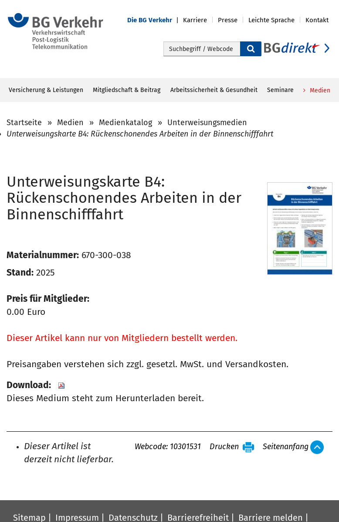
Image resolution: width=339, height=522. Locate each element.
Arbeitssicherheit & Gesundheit (214, 90)
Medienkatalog (125, 122)
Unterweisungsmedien (207, 122)
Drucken (224, 447)
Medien (319, 90)
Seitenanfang (285, 447)
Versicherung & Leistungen (46, 90)
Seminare (280, 90)
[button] (155, 20)
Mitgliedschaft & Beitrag (126, 90)
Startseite (24, 122)
